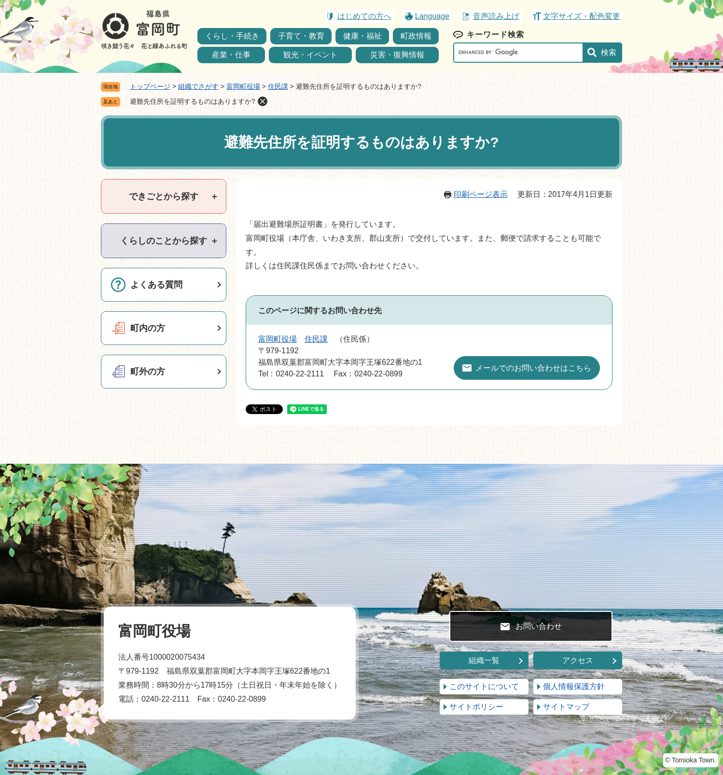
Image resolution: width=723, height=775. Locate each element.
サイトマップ (566, 707)
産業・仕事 (231, 55)
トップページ (150, 86)
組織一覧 (484, 660)
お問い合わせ (538, 626)
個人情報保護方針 (574, 686)
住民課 (278, 86)
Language (432, 16)
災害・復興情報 (397, 55)
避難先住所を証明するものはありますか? (192, 101)
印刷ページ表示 (481, 194)
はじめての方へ (364, 16)
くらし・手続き (232, 36)
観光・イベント (310, 55)
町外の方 (147, 371)
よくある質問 (156, 285)
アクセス (577, 660)
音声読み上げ (496, 16)
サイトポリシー (476, 707)
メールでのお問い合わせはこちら (533, 368)
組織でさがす (198, 86)
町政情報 (416, 36)
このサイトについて (484, 686)
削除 (262, 101)
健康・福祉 (362, 36)
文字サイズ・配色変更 (581, 16)
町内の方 (147, 328)
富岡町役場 (243, 86)
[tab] (163, 196)
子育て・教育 (301, 36)
